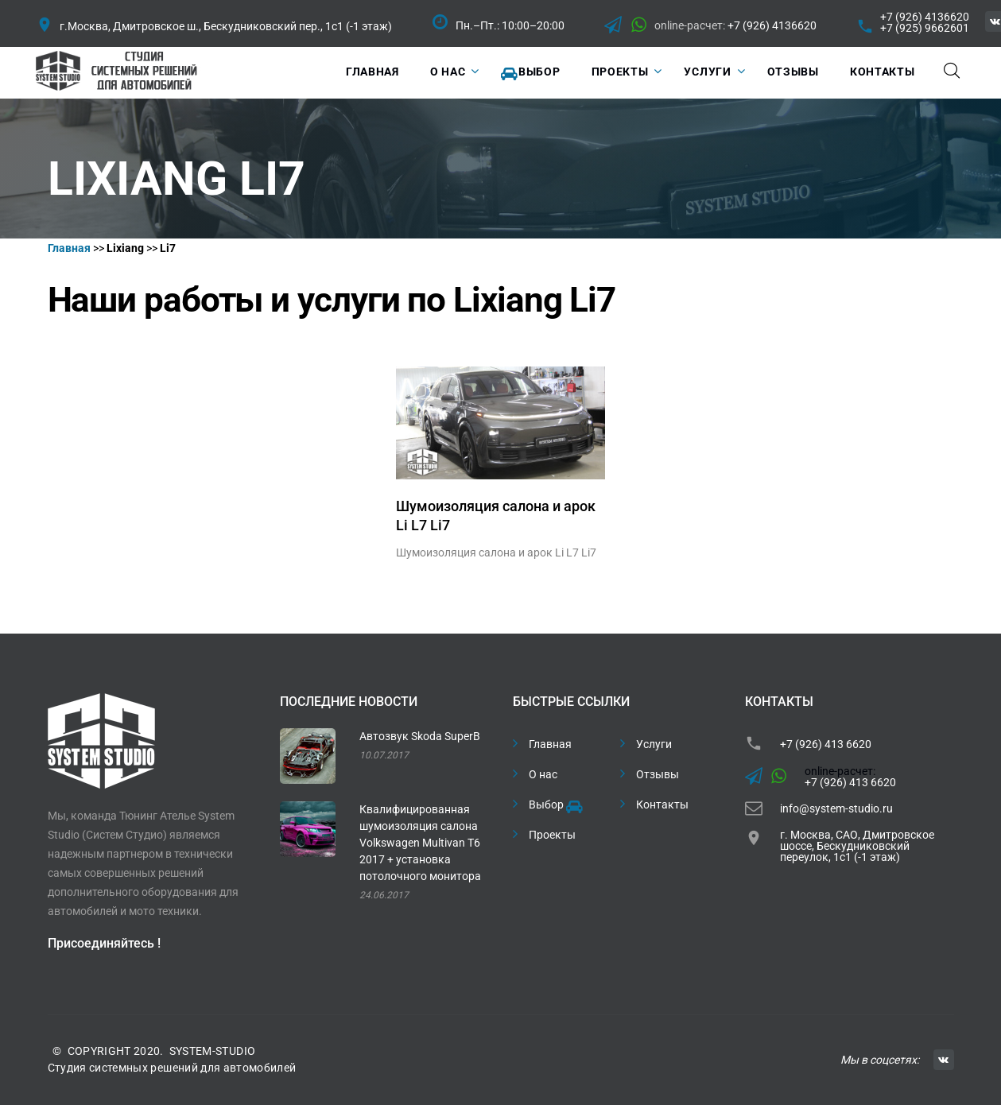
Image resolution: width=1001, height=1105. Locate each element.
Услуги (707, 71)
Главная (372, 71)
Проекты (620, 71)
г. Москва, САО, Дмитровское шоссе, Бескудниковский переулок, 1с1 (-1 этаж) (857, 845)
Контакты (882, 71)
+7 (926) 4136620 (772, 25)
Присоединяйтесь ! (104, 943)
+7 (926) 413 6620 (825, 744)
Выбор (530, 73)
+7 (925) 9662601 (924, 27)
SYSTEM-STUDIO (212, 1051)
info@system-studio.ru (836, 808)
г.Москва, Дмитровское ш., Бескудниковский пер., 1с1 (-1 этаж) (226, 26)
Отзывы (793, 71)
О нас (448, 71)
